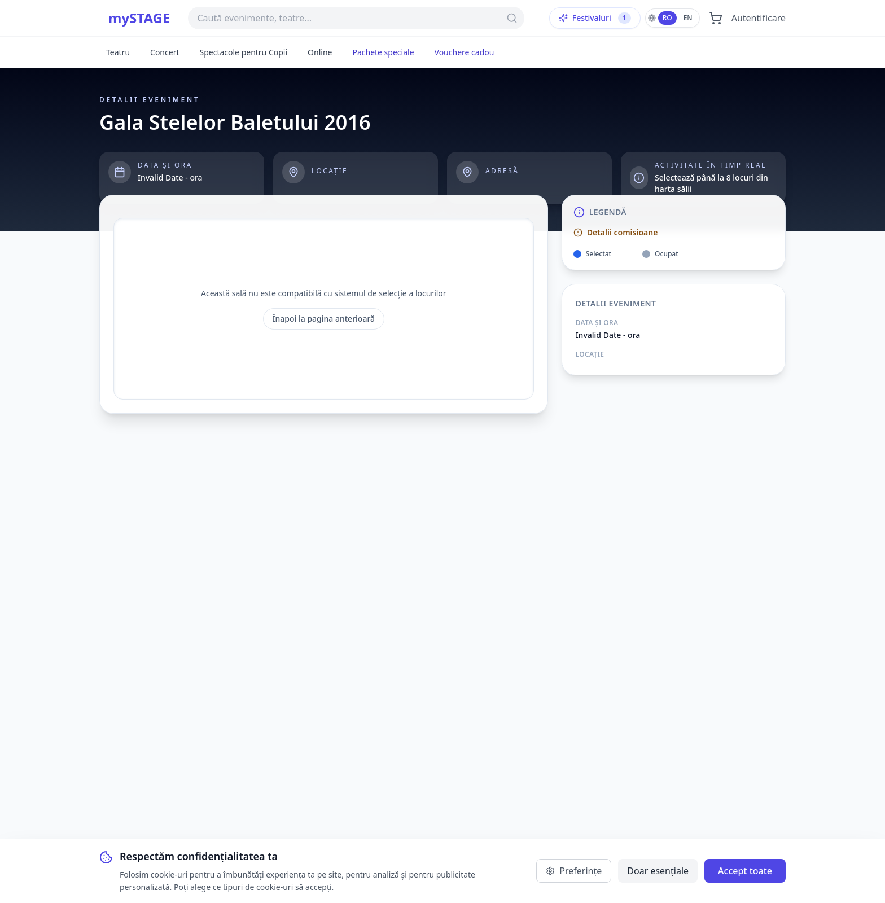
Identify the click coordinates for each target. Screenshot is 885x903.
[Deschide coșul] (715, 18)
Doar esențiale (658, 871)
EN (688, 18)
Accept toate (745, 871)
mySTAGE (139, 18)
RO (667, 18)
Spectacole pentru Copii (243, 52)
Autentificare (758, 18)
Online (320, 52)
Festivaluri (595, 18)
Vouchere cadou (464, 52)
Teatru (118, 52)
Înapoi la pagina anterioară (324, 318)
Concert (164, 52)
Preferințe (574, 871)
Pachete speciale (383, 52)
